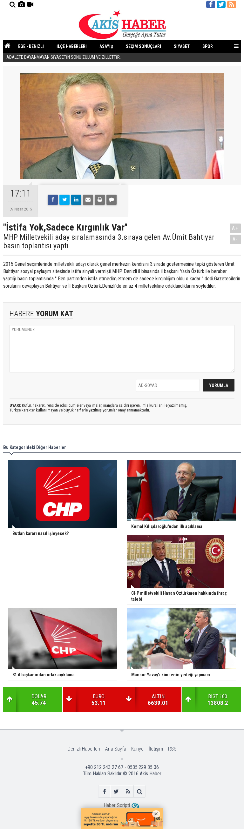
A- (235, 239)
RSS (172, 749)
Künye (137, 749)
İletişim (156, 749)
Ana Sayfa (115, 749)
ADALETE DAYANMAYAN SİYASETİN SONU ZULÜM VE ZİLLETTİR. (63, 57)
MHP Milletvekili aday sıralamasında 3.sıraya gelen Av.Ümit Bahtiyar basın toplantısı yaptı (108, 241)
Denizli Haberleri (84, 749)
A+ (235, 228)
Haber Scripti (117, 805)
